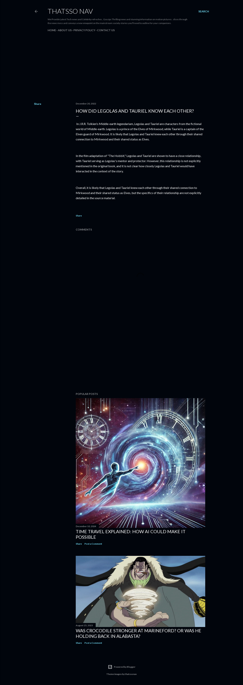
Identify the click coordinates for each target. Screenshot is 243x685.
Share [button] (37, 103)
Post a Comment (93, 543)
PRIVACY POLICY (84, 30)
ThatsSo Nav (70, 11)
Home (52, 30)
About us (65, 30)
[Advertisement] (121, 66)
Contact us (106, 30)
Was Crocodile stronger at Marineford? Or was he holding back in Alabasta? (138, 633)
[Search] (203, 11)
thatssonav (131, 674)
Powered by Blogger (121, 667)
